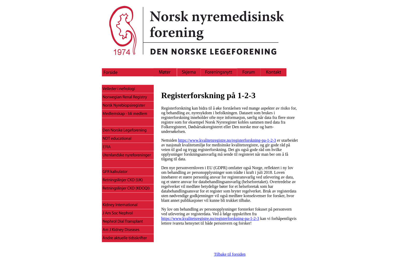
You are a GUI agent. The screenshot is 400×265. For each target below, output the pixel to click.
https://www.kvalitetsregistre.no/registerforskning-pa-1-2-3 (227, 140)
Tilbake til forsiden (230, 254)
